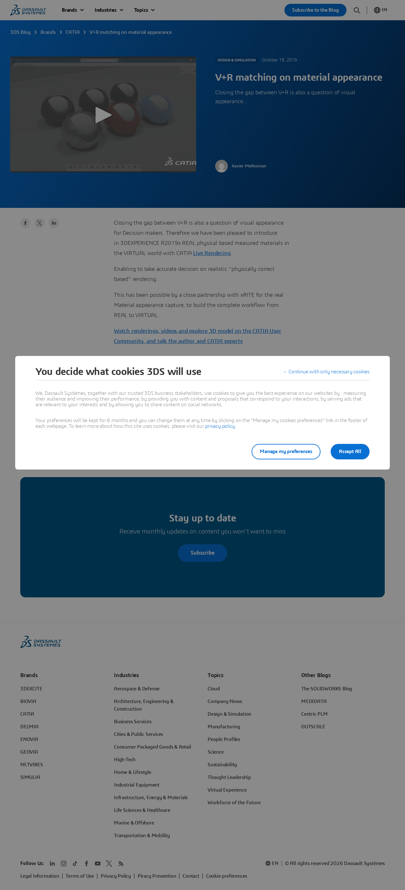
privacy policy (220, 426)
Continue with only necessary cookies (329, 371)
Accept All (350, 451)
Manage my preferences (286, 451)
